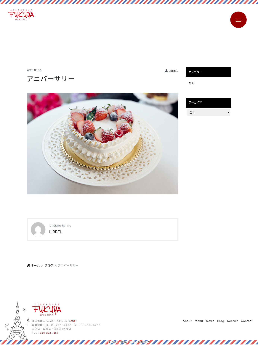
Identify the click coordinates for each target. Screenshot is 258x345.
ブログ (48, 266)
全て (191, 83)
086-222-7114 (49, 333)
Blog (220, 321)
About (187, 321)
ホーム (33, 266)
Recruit (232, 321)
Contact (247, 321)
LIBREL (173, 71)
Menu (199, 321)
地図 (73, 321)
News (210, 321)
